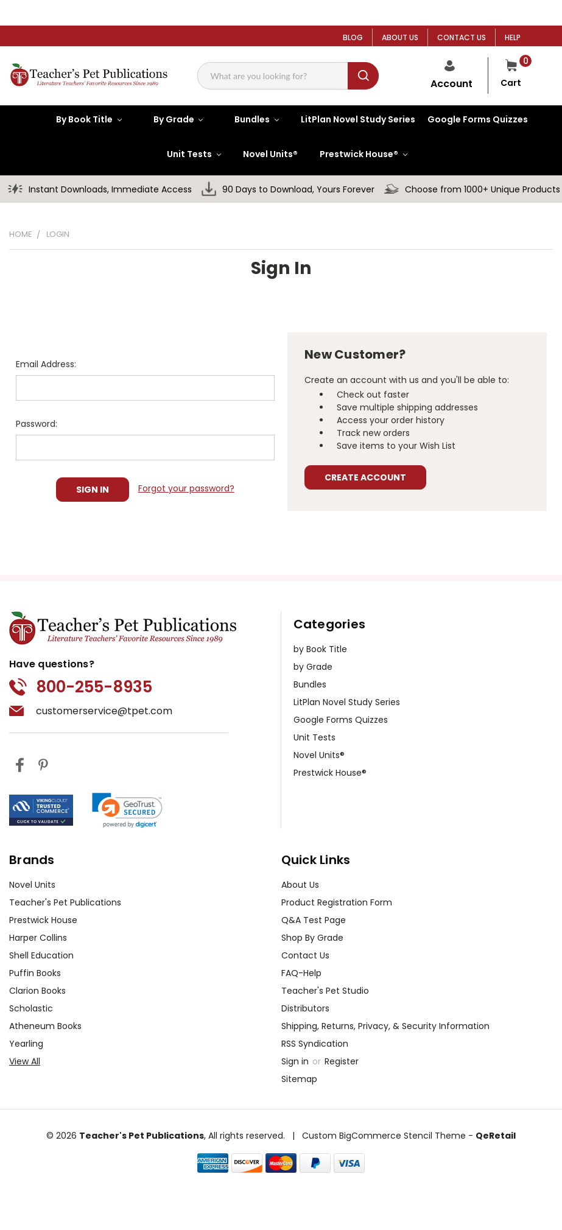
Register (342, 1061)
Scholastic (31, 1008)
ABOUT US (400, 37)
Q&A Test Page (313, 920)
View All (24, 1061)
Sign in (296, 1061)
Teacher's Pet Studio (325, 991)
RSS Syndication (314, 1044)
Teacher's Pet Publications (65, 902)
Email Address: (46, 364)
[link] (127, 810)
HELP (513, 37)
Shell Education (41, 955)
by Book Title (320, 649)
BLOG (353, 37)
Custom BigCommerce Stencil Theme (384, 1136)
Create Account (365, 477)
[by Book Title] (79, 119)
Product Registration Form (336, 902)
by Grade (312, 667)
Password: (36, 424)
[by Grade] (168, 119)
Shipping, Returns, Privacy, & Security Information (385, 1026)
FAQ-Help (301, 973)
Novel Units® (319, 755)
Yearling (26, 1044)
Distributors (305, 1008)
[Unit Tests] (184, 154)
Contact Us (305, 955)
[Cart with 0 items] (511, 75)
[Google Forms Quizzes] (471, 119)
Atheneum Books (45, 1026)
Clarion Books (37, 991)
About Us (300, 885)
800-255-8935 (94, 687)
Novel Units (32, 885)
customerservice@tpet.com (104, 711)
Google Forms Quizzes (340, 720)
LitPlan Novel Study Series (346, 702)
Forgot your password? (186, 488)
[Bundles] (247, 119)
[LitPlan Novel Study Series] (352, 119)
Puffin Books (35, 973)
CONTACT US (461, 37)
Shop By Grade (312, 938)
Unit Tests (314, 737)
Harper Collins (38, 938)
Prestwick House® (330, 773)
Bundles (309, 684)
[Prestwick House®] (353, 154)
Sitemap (299, 1079)
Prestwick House (43, 920)
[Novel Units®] (264, 154)
